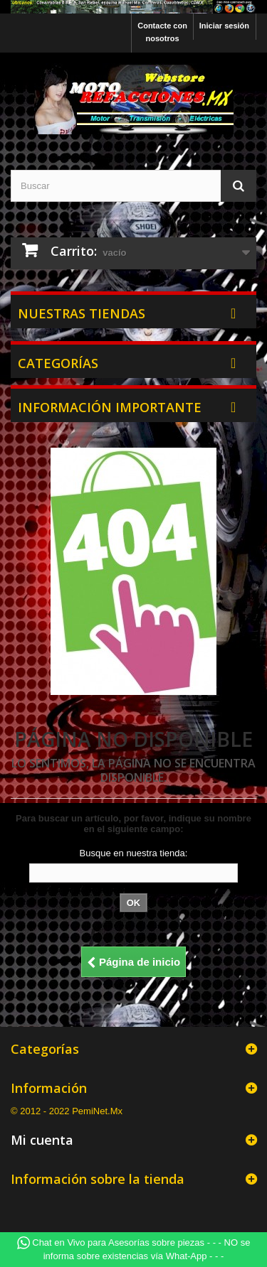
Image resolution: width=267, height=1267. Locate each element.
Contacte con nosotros (162, 32)
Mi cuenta (42, 1139)
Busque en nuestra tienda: (134, 853)
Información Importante (109, 407)
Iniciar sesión (224, 25)
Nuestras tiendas (81, 313)
